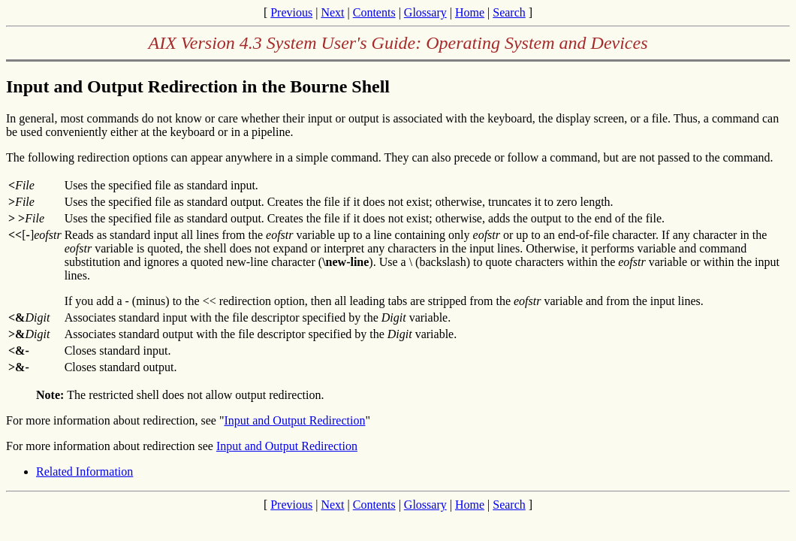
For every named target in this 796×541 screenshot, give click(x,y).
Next (332, 12)
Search (509, 12)
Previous (291, 12)
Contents (374, 12)
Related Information (84, 471)
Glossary (425, 12)
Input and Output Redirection (294, 420)
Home (469, 12)
